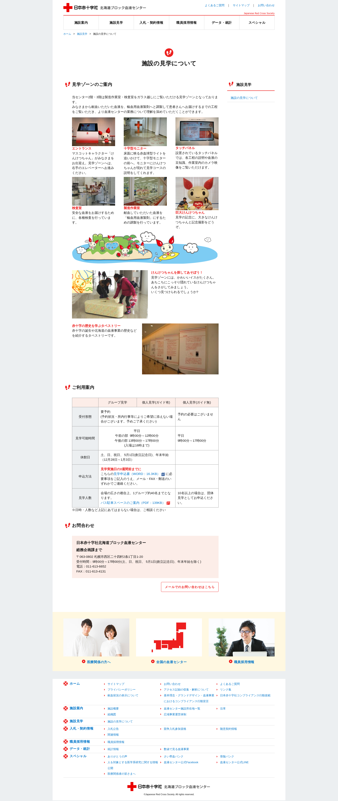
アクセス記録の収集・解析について (186, 690)
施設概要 (113, 709)
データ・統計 (80, 749)
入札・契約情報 (81, 729)
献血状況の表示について (123, 696)
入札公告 (113, 729)
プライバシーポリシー (122, 690)
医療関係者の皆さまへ (122, 774)
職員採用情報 (80, 742)
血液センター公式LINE (234, 762)
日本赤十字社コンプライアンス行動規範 (245, 696)
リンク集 (225, 690)
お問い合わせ (266, 5)
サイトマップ (241, 5)
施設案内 (76, 708)
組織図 (112, 714)
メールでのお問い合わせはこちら (188, 587)
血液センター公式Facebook (181, 762)
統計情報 (113, 749)
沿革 (223, 709)
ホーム (67, 33)
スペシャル (78, 756)
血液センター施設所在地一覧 (182, 709)
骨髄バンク (227, 757)
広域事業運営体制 (175, 714)
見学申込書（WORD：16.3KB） (137, 474)
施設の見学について (244, 97)
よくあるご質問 (214, 5)
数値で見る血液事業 (176, 749)
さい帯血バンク (173, 757)
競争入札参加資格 (175, 729)
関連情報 (113, 735)
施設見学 (82, 33)
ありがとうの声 (117, 757)
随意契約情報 (228, 729)
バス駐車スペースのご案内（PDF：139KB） (133, 503)
